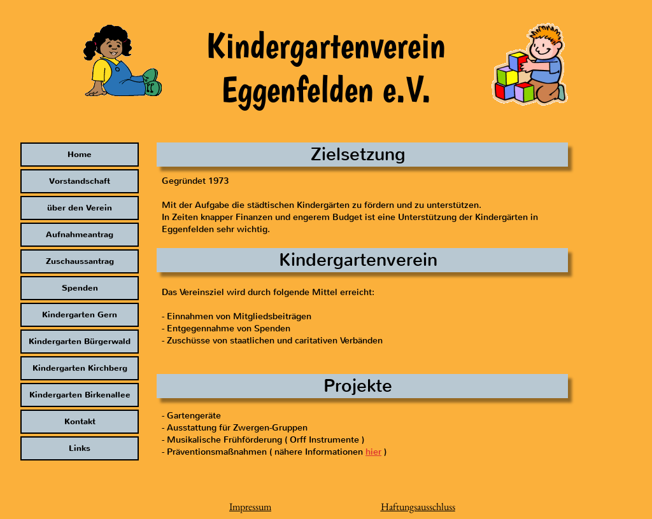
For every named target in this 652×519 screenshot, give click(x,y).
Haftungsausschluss (418, 506)
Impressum (250, 506)
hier (373, 452)
